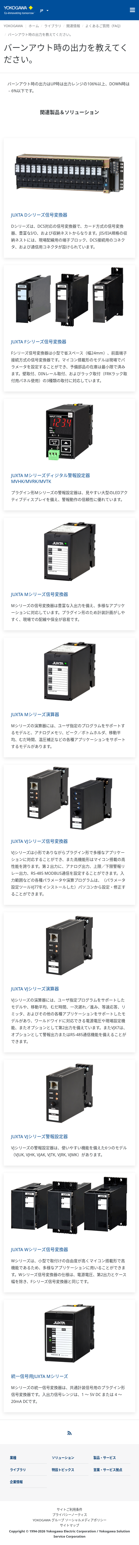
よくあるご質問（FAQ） (104, 25)
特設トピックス (63, 1470)
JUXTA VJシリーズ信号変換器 (39, 841)
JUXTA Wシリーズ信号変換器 (39, 1249)
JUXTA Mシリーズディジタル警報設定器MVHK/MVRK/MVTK (50, 478)
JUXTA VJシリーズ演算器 (35, 989)
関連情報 (73, 25)
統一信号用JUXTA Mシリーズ (39, 1376)
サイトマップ (69, 1525)
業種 (13, 1457)
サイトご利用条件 (69, 1509)
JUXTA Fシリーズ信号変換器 (38, 342)
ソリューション (63, 1457)
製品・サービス (104, 1457)
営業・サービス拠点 (107, 1470)
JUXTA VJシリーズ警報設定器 (39, 1136)
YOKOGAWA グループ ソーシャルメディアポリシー (69, 1520)
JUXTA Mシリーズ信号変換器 (39, 594)
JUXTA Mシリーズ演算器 (35, 714)
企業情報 (16, 1482)
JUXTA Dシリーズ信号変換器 (39, 215)
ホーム (34, 25)
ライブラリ (52, 25)
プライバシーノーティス (69, 1514)
